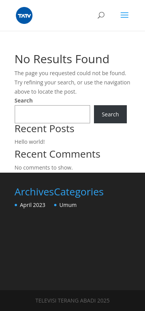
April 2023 (33, 204)
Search (24, 100)
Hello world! (30, 141)
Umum (68, 204)
